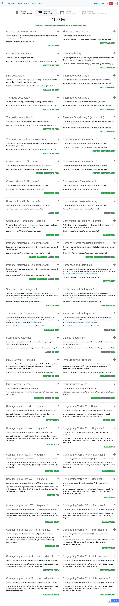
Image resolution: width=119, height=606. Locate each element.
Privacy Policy (95, 3)
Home (20, 3)
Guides (40, 3)
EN (111, 3)
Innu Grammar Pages (75, 273)
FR (115, 3)
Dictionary (27, 3)
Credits (34, 3)
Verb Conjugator (92, 273)
